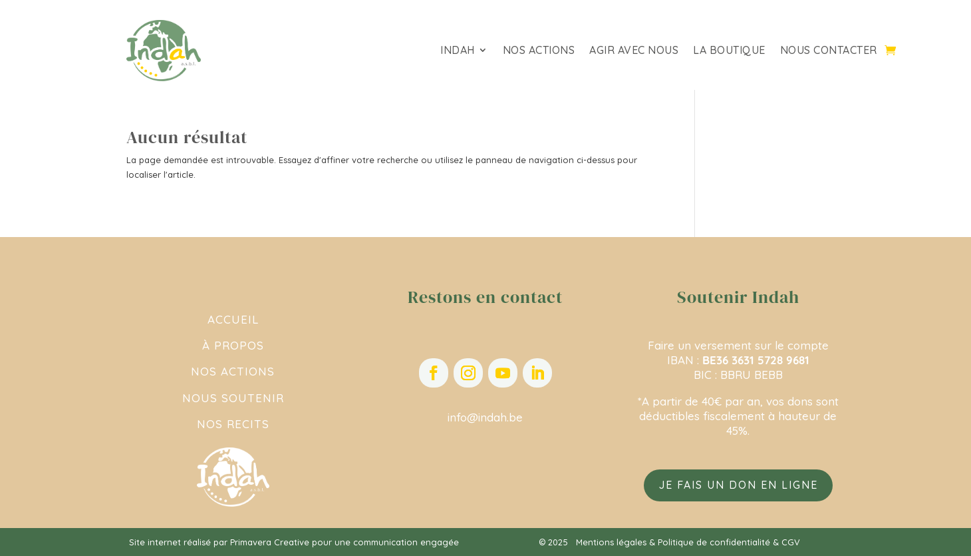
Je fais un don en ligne (738, 484)
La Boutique (729, 51)
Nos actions (539, 51)
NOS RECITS (233, 424)
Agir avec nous (633, 51)
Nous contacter (828, 51)
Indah (457, 51)
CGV (790, 542)
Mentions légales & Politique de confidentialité (673, 542)
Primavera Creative (269, 542)
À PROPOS (233, 345)
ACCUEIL (233, 319)
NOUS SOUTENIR (233, 398)
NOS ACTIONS (233, 371)
